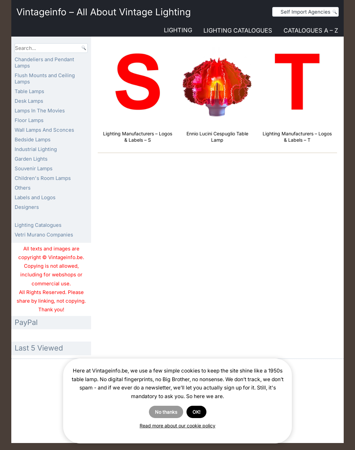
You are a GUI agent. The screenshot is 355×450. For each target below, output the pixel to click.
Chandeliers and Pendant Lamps (44, 62)
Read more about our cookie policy (177, 425)
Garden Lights (31, 159)
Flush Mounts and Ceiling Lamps (45, 78)
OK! (196, 412)
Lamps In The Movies (40, 110)
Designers (27, 207)
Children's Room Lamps (43, 178)
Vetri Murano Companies (44, 234)
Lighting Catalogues (237, 30)
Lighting (178, 30)
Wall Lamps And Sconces (44, 130)
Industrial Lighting (36, 149)
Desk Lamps (29, 101)
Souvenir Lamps (34, 168)
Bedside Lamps (33, 139)
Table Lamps (29, 91)
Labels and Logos (35, 197)
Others (23, 188)
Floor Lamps (29, 120)
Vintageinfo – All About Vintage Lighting (103, 12)
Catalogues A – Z (311, 30)
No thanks (166, 412)
